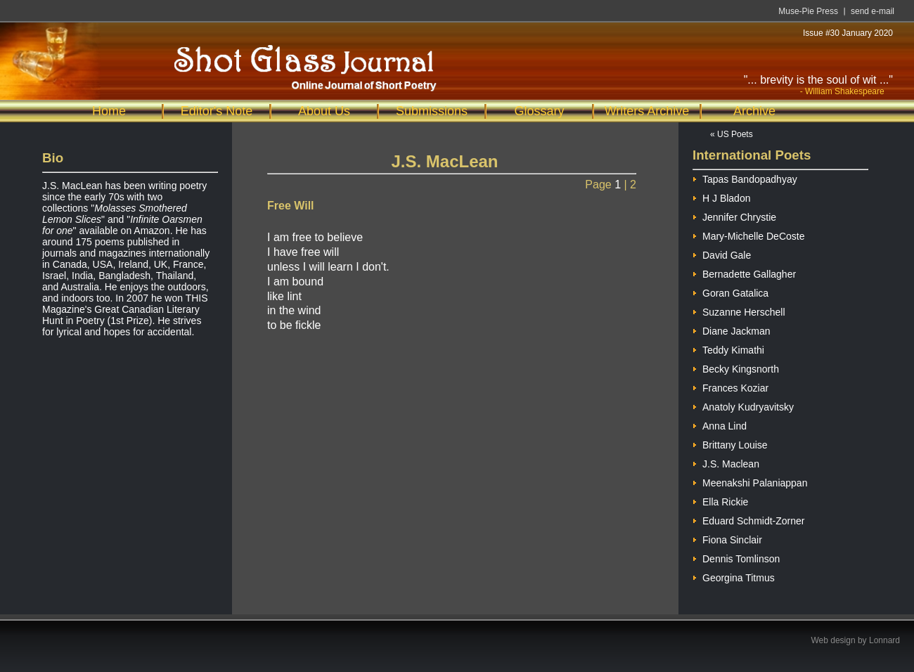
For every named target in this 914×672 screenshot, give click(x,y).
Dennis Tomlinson (736, 557)
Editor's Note (216, 111)
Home (109, 111)
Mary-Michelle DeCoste (748, 234)
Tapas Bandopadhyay (745, 177)
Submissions (432, 111)
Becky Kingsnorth (736, 367)
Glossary (539, 111)
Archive (754, 111)
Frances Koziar (730, 386)
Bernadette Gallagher (744, 272)
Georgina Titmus (734, 576)
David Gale (722, 253)
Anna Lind (720, 424)
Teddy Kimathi (728, 348)
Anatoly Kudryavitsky (743, 405)
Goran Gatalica (730, 291)
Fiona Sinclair (727, 538)
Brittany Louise (730, 443)
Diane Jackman (732, 329)
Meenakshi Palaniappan (750, 481)
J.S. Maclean (726, 462)
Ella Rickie (720, 500)
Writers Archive (647, 111)
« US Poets (731, 134)
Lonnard (884, 640)
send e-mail (872, 11)
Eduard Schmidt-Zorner (749, 519)
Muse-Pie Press (808, 11)
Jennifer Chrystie (734, 215)
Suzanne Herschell (739, 310)
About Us (324, 111)
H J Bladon (721, 196)
